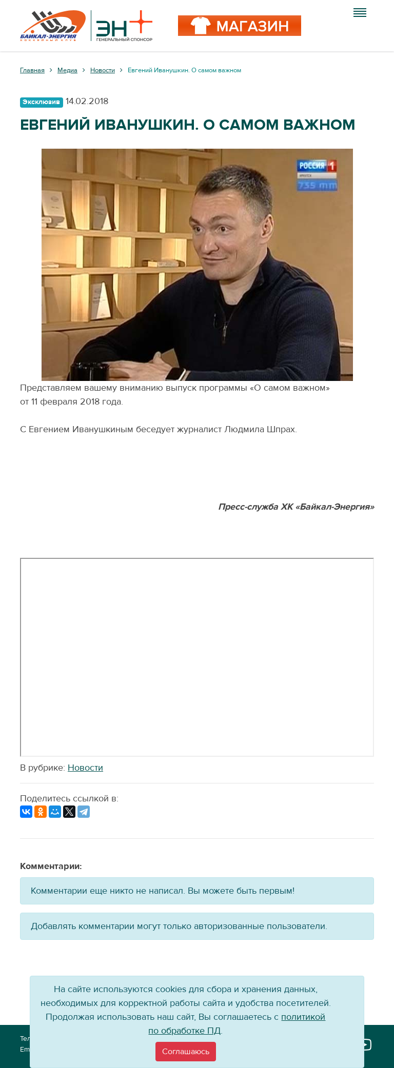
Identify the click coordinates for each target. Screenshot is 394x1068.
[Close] (185, 1051)
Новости (85, 768)
